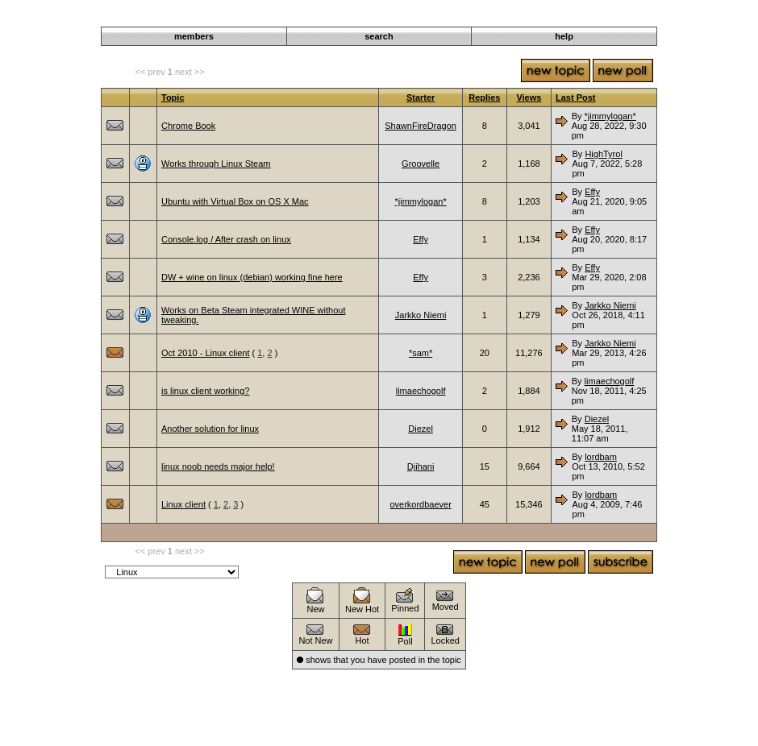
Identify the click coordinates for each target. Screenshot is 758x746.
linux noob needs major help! (218, 466)
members (194, 36)
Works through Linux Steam (216, 163)
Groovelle (420, 163)
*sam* (420, 353)
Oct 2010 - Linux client (205, 353)
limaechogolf (421, 391)
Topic (173, 97)
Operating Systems (585, 18)
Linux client (183, 504)
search (378, 36)
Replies (484, 97)
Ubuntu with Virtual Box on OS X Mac (235, 201)
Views (528, 97)
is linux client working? (205, 391)
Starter (420, 97)
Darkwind (518, 18)
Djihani (421, 466)
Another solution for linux (210, 428)
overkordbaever (420, 504)
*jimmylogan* (610, 116)
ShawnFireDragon (420, 126)
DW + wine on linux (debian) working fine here (252, 277)
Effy (592, 192)
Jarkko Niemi (421, 315)
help (564, 36)
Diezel (420, 428)
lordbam (601, 457)
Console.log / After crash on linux (226, 239)
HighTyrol (603, 154)
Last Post (576, 97)
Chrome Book (188, 126)
